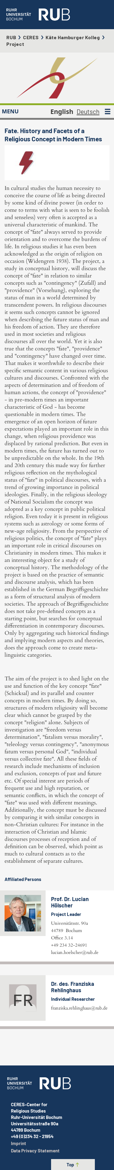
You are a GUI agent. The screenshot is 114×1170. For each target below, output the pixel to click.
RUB (11, 37)
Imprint (18, 1143)
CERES (31, 37)
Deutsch (88, 111)
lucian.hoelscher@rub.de (74, 952)
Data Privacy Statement (35, 1150)
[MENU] (107, 111)
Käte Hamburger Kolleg (73, 37)
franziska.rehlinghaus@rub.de (79, 1008)
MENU (10, 111)
